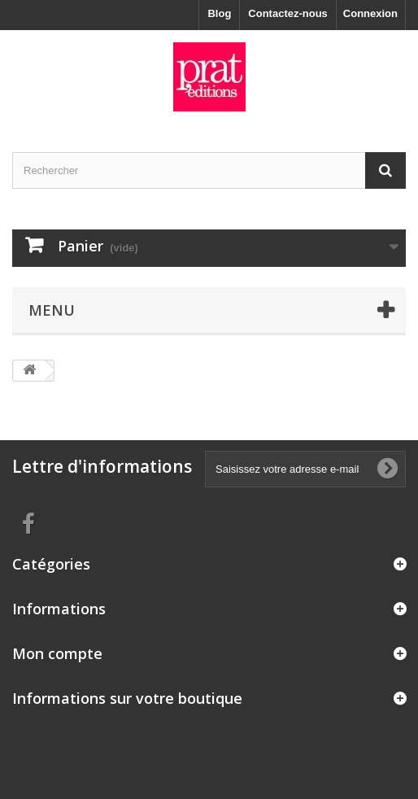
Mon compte (57, 653)
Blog (219, 13)
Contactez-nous (288, 13)
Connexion (370, 13)
